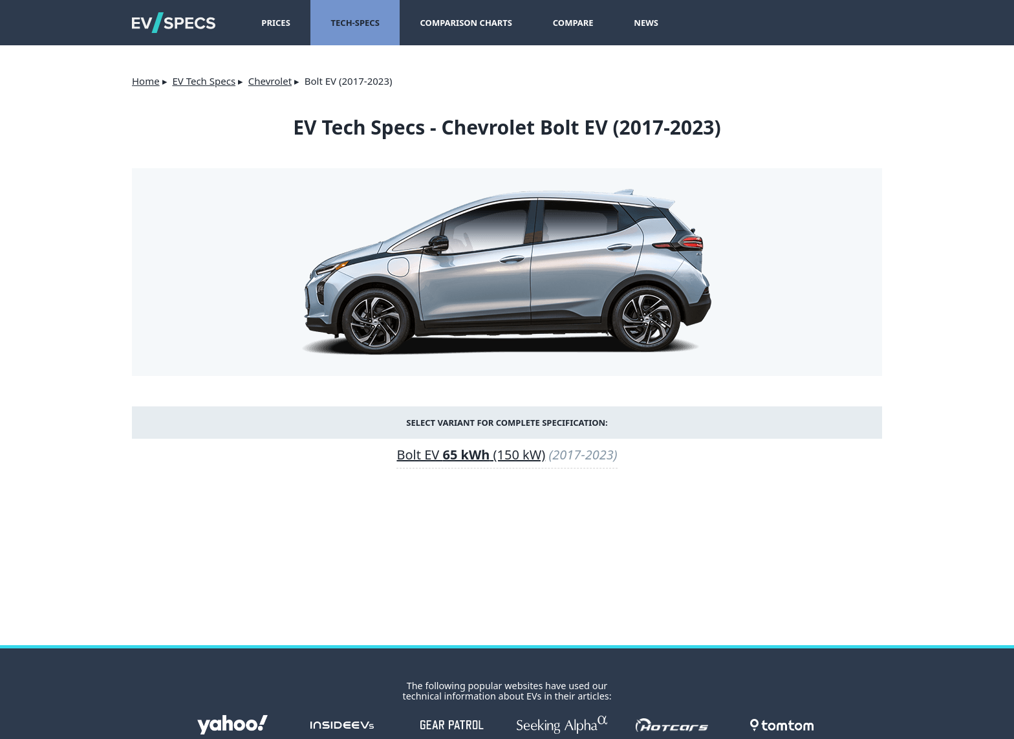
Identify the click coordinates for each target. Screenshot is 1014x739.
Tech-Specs (355, 22)
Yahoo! (232, 724)
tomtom (782, 724)
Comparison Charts (466, 22)
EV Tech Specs (203, 80)
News (646, 22)
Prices (275, 22)
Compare (573, 22)
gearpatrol (452, 724)
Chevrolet (270, 80)
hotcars (672, 724)
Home (146, 80)
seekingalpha (562, 724)
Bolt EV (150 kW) (470, 454)
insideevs (342, 724)
